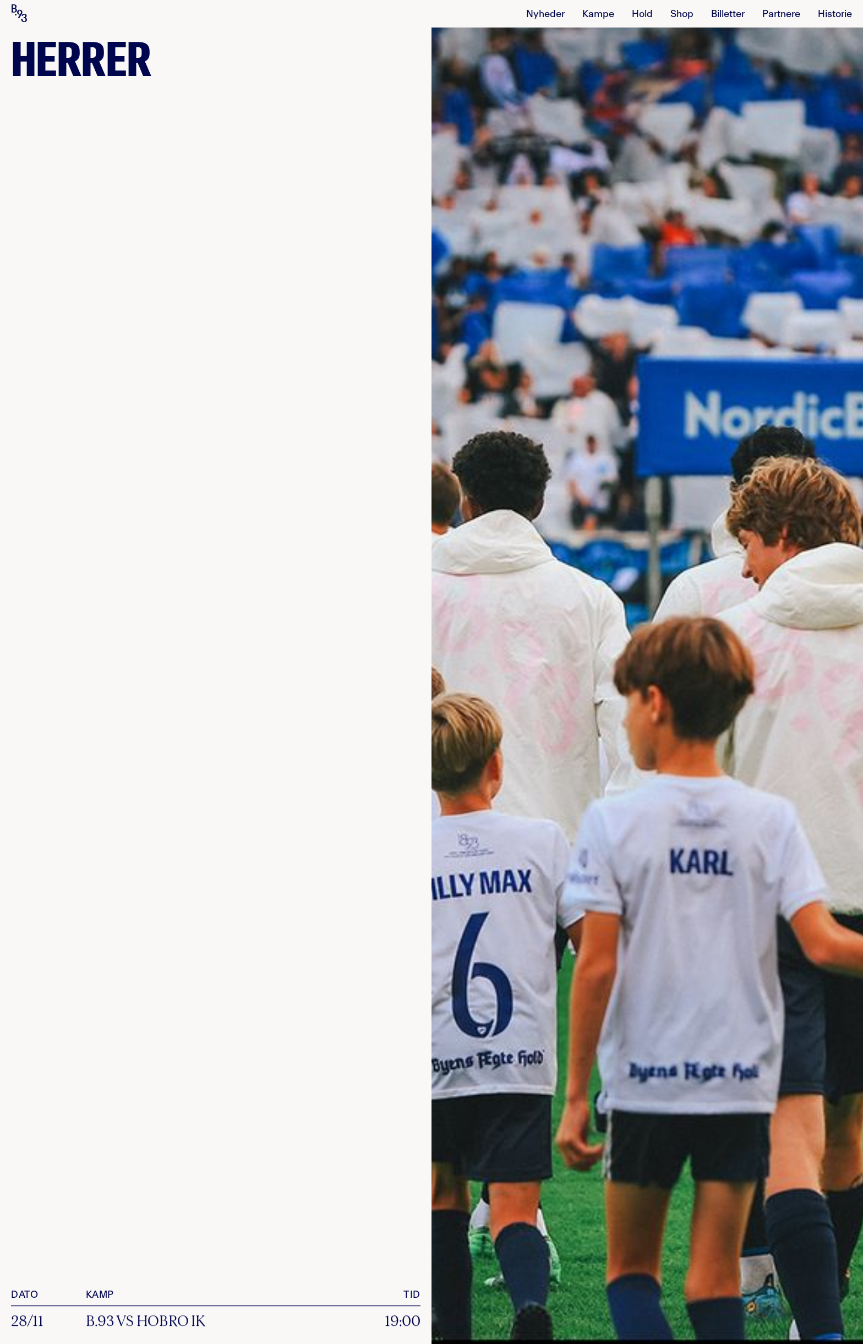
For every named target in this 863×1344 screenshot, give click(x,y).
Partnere (781, 14)
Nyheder (545, 14)
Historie (835, 14)
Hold (642, 14)
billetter (728, 14)
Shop (681, 14)
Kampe (598, 14)
